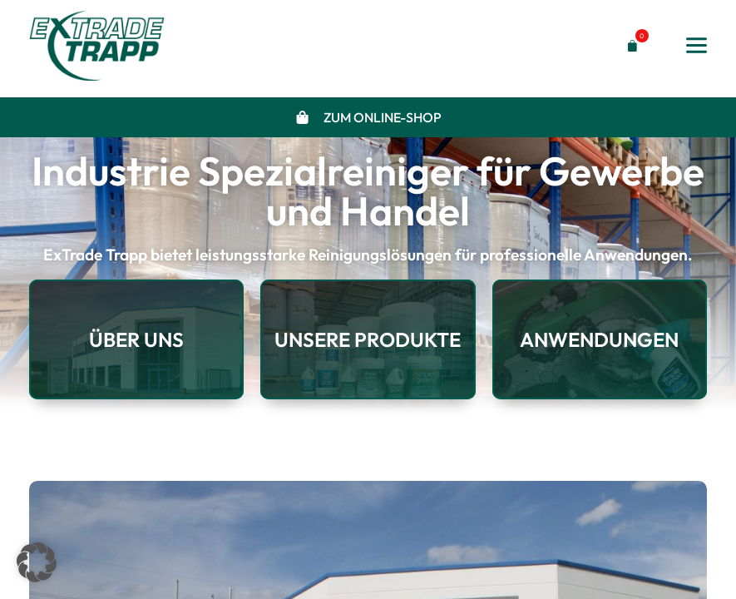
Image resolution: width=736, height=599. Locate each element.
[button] (629, 46)
